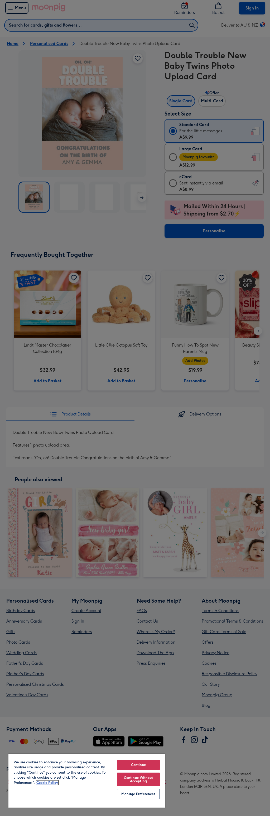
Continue (138, 765)
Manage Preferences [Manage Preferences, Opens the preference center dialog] (138, 794)
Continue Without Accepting (138, 779)
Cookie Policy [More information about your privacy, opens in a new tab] (47, 783)
